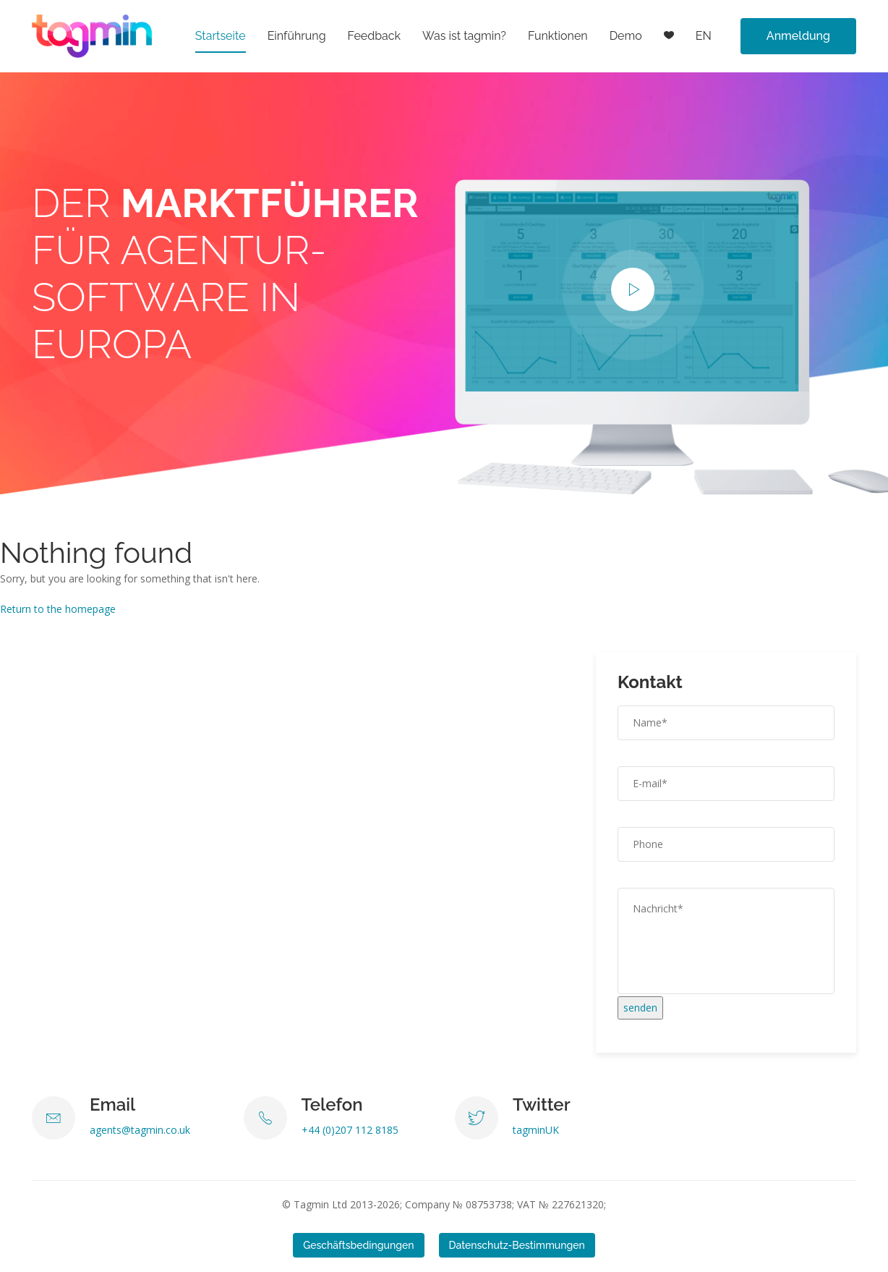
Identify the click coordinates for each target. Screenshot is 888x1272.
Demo (626, 36)
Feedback (374, 36)
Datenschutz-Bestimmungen (517, 1245)
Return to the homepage (58, 609)
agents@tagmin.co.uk (140, 1130)
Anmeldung (798, 36)
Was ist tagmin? (464, 36)
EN (704, 36)
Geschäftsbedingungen (358, 1245)
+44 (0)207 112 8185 (350, 1130)
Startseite (220, 36)
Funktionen (558, 36)
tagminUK (536, 1130)
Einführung (297, 36)
